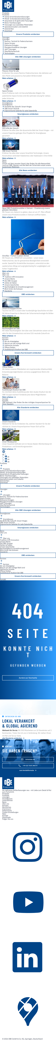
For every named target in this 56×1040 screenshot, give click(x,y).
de (5, 462)
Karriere (5, 805)
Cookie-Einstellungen (10, 812)
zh (5, 457)
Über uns (5, 804)
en (5, 459)
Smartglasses (7, 799)
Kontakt (5, 816)
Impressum (6, 809)
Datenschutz (7, 811)
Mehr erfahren (9, 78)
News (4, 802)
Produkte (5, 795)
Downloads (6, 817)
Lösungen (6, 797)
